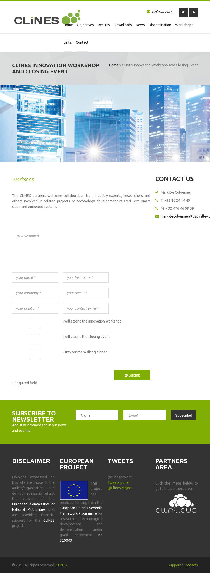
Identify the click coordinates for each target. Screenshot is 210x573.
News (140, 25)
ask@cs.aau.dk (161, 11)
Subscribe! (183, 415)
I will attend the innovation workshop (92, 321)
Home (68, 25)
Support (174, 565)
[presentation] (51, 375)
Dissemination (160, 25)
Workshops (184, 25)
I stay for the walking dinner (85, 352)
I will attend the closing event (86, 337)
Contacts (191, 565)
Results (104, 25)
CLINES (61, 565)
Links (68, 42)
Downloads (123, 25)
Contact (82, 42)
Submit (132, 375)
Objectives (85, 25)
